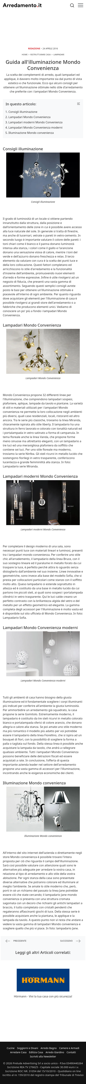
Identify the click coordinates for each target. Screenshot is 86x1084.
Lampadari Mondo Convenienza (29, 117)
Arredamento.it (22, 5)
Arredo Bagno (49, 1048)
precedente (16, 941)
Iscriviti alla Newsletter (43, 1056)
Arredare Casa (18, 1052)
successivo (70, 941)
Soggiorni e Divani (27, 1048)
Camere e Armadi (69, 1048)
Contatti (71, 1052)
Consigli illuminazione (22, 112)
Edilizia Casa (36, 1052)
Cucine (10, 1048)
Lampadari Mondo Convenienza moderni (35, 127)
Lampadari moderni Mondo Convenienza (35, 122)
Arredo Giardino (55, 1052)
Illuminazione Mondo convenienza (31, 133)
